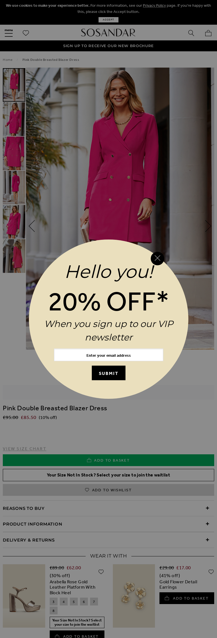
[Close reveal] (157, 258)
